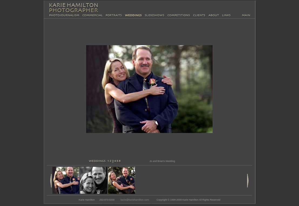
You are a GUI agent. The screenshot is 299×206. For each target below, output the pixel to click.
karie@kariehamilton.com (134, 199)
